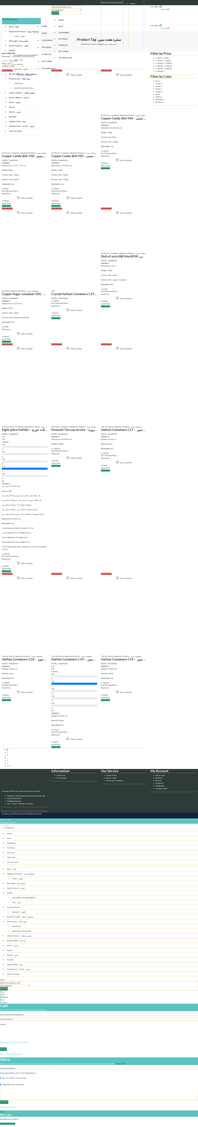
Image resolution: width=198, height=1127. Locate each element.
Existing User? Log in (8, 1107)
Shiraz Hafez (63, 298)
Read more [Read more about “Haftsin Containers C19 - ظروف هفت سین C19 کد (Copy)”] (105, 688)
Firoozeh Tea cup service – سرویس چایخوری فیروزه (85, 430)
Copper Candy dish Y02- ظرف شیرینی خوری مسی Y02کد (40, 156)
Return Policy (111, 778)
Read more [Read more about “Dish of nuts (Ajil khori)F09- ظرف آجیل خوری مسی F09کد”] (105, 294)
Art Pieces (6, 153)
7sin (53, 291)
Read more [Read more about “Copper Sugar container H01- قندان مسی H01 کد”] (6, 329)
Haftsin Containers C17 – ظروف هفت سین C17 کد (135, 430)
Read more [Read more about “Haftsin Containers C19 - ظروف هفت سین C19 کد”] (55, 735)
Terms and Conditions (114, 781)
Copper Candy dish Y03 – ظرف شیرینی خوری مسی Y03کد (89, 156)
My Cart (158, 781)
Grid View (6, 61)
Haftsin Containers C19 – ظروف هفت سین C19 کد (85, 659)
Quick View (6, 203)
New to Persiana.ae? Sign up (11, 1054)
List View (13, 61)
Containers (15, 153)
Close (13, 822)
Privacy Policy (111, 775)
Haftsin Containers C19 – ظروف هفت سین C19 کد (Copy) (140, 659)
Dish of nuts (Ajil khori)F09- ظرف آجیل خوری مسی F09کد (139, 256)
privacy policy (120, 1064)
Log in (3, 1049)
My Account (160, 775)
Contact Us (60, 775)
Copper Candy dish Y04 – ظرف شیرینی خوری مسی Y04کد (139, 118)
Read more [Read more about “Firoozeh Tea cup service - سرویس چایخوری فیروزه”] (55, 453)
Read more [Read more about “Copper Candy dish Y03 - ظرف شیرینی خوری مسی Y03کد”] (55, 194)
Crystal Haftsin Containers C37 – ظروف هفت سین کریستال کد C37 (96, 294)
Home (83, 44)
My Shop (158, 778)
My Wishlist (160, 786)
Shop (88, 44)
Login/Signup (5, 822)
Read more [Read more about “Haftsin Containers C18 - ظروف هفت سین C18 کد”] (6, 688)
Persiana (22, 814)
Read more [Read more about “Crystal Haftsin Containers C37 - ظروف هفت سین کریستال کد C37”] (55, 306)
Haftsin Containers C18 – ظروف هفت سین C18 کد (36, 659)
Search (55, 13)
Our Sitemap (61, 778)
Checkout (159, 783)
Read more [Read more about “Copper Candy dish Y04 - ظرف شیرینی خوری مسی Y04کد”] (105, 156)
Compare (5, 201)
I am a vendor (20, 1078)
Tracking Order (161, 788)
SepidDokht (13, 160)
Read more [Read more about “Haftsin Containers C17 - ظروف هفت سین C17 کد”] (105, 458)
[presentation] (19, 1034)
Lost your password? (21, 1042)
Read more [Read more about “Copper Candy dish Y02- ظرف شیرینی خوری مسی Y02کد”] (6, 194)
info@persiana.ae (14, 801)
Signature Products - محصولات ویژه (34, 153)
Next (9, 766)
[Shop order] (13, 66)
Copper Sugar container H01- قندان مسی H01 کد (35, 294)
